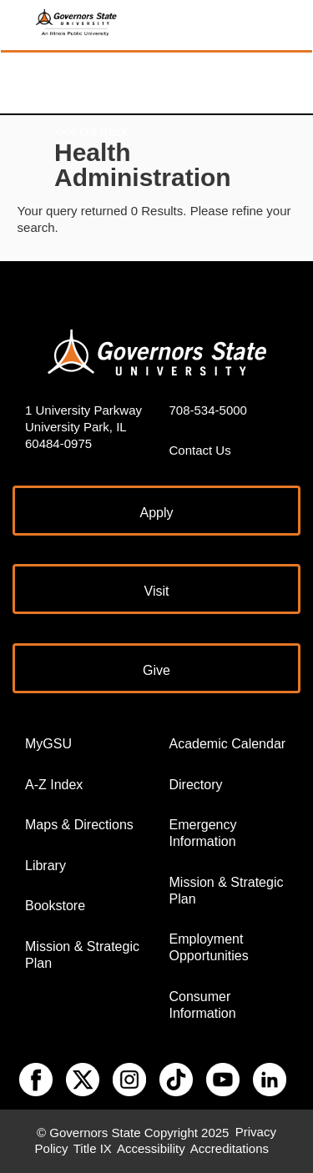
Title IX (92, 1149)
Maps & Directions (79, 825)
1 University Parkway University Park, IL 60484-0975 (83, 427)
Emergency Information (203, 833)
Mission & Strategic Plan (82, 954)
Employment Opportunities (209, 947)
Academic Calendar (227, 744)
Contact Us (200, 450)
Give (156, 670)
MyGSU (48, 744)
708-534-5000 (208, 410)
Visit (156, 591)
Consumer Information (202, 1004)
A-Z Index (54, 785)
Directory (196, 785)
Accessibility (151, 1149)
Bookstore (55, 906)
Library (45, 865)
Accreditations (229, 1149)
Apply (156, 513)
